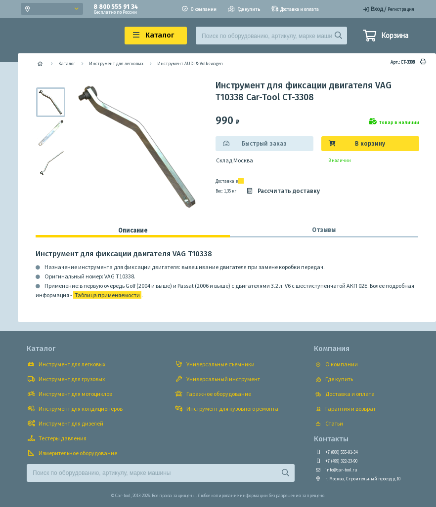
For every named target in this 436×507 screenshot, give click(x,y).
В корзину (370, 143)
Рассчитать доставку (283, 191)
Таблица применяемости (107, 295)
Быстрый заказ (264, 143)
